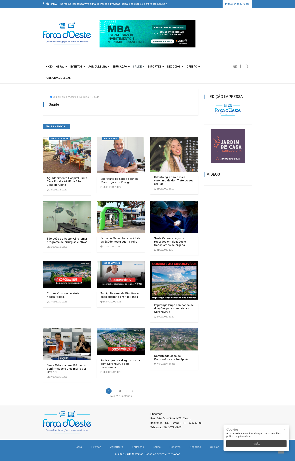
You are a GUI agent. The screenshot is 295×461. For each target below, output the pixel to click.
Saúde (138, 67)
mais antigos (56, 126)
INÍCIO (49, 67)
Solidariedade (59, 138)
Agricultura (98, 67)
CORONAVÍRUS (112, 263)
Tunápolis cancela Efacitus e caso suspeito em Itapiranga (119, 295)
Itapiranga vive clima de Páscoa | (93, 3)
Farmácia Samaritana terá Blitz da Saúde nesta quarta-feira (120, 240)
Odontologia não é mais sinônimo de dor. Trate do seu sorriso (174, 180)
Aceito (256, 443)
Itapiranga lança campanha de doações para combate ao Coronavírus (174, 308)
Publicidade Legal (58, 78)
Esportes (156, 67)
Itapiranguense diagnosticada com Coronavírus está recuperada (120, 363)
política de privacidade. (238, 436)
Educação (121, 67)
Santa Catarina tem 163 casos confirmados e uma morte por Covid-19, (66, 368)
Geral (79, 446)
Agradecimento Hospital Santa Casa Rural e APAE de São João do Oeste (67, 181)
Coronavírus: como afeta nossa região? (63, 295)
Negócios (175, 67)
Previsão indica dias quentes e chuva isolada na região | (144, 3)
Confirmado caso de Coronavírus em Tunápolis (171, 357)
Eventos (77, 67)
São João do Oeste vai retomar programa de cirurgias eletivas (67, 240)
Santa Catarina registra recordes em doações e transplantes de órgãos (170, 241)
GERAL (61, 67)
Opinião (193, 67)
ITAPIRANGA (110, 138)
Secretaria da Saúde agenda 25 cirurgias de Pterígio (119, 180)
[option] (93, 4)
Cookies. (232, 429)
